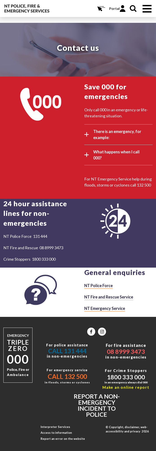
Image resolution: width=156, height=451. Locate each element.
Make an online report (126, 387)
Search (133, 8)
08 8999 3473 (126, 351)
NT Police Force (98, 285)
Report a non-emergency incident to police (97, 405)
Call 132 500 (67, 376)
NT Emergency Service (104, 308)
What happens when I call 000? (112, 155)
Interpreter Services (55, 427)
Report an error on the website (63, 438)
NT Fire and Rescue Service (108, 296)
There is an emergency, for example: (112, 135)
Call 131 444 (67, 350)
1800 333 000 (126, 377)
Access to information (56, 432)
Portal (114, 8)
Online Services (101, 8)
